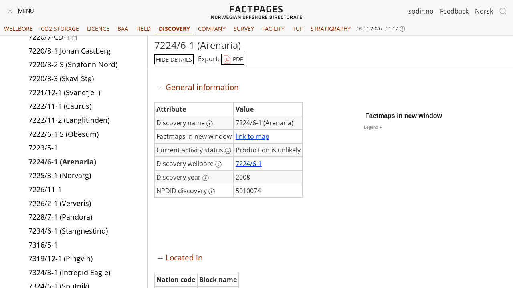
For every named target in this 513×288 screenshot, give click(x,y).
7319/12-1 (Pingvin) (60, 259)
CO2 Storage (60, 28)
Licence (98, 28)
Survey (244, 28)
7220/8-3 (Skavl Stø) (61, 79)
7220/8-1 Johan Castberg (69, 52)
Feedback (454, 11)
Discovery (174, 28)
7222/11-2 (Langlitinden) (68, 121)
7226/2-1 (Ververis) (59, 204)
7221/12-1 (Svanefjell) (64, 93)
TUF (298, 28)
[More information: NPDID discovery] (211, 191)
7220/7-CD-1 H (52, 38)
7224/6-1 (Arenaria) (62, 163)
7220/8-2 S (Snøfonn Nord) (72, 65)
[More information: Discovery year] (205, 178)
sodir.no (421, 11)
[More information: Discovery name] (209, 123)
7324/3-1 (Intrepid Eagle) (69, 273)
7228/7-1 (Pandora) (60, 218)
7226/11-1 (45, 190)
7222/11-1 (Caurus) (59, 107)
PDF (233, 59)
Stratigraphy (331, 28)
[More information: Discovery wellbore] (218, 164)
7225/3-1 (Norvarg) (59, 176)
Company (212, 28)
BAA (122, 28)
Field (143, 28)
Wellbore (18, 28)
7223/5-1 (43, 149)
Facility (273, 28)
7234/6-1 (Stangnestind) (68, 232)
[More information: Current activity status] (228, 151)
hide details (174, 59)
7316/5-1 (43, 246)
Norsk (484, 11)
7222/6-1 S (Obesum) (63, 135)
